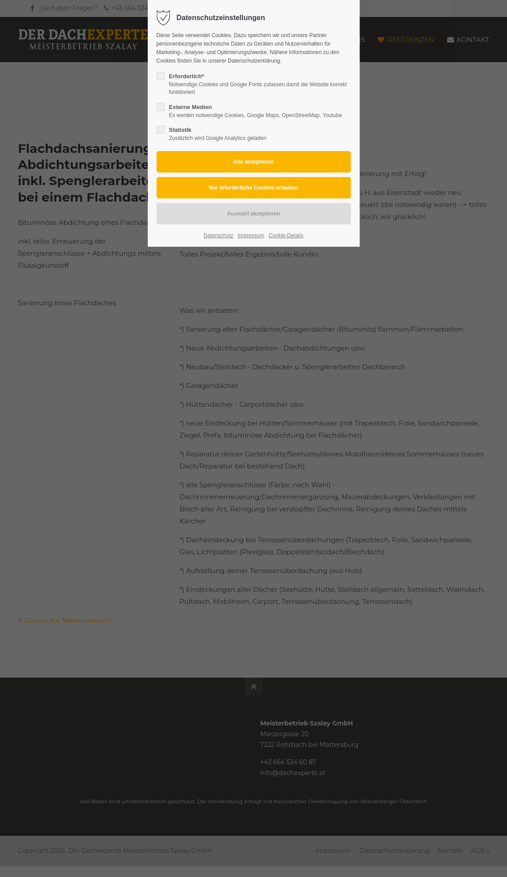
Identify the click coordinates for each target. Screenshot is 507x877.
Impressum (251, 235)
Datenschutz (219, 235)
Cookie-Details (285, 235)
